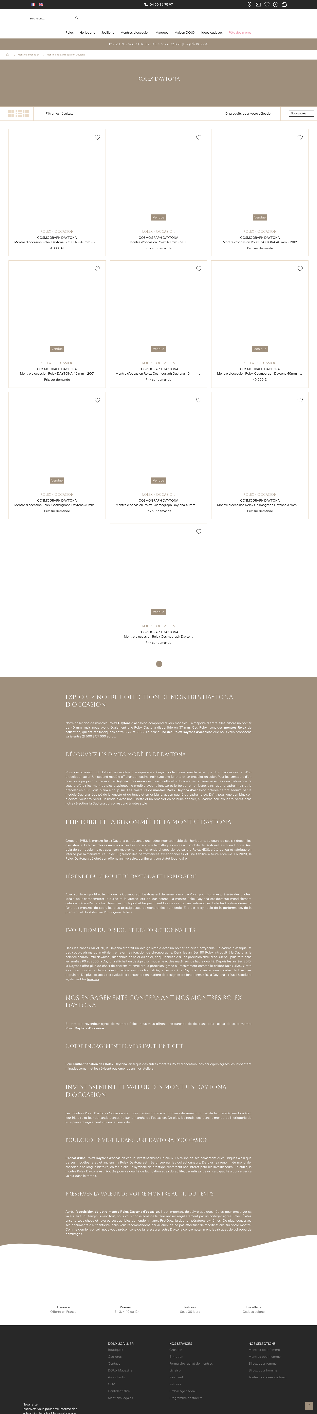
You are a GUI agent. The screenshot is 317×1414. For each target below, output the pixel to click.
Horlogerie (87, 32)
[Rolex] (287, 18)
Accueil (8, 54)
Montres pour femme (264, 1397)
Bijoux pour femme (263, 1411)
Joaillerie (107, 32)
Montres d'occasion (134, 32)
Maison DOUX (184, 32)
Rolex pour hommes (205, 894)
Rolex (70, 32)
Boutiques (115, 1397)
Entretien (176, 1404)
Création (175, 1397)
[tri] (301, 113)
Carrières (115, 1404)
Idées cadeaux (212, 32)
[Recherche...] (48, 18)
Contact (114, 1411)
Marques (161, 32)
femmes (93, 979)
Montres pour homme (265, 1404)
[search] (78, 18)
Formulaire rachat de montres (191, 1411)
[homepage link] (158, 18)
